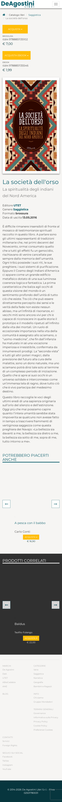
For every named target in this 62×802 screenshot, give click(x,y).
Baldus (20, 624)
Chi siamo (38, 697)
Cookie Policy (40, 725)
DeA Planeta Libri (18, 4)
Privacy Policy (41, 721)
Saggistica (34, 14)
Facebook (7, 756)
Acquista (15, 29)
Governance (40, 713)
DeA (4, 674)
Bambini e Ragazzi (43, 686)
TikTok (5, 761)
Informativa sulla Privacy (46, 717)
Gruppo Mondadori (43, 702)
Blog (5, 694)
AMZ (4, 686)
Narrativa (38, 678)
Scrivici (5, 741)
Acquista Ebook (16, 55)
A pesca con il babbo (30, 523)
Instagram (7, 765)
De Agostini (8, 669)
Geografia (38, 682)
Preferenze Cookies (43, 730)
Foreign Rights (9, 745)
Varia (36, 669)
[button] (6, 504)
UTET (17, 205)
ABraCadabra (9, 682)
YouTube (6, 769)
